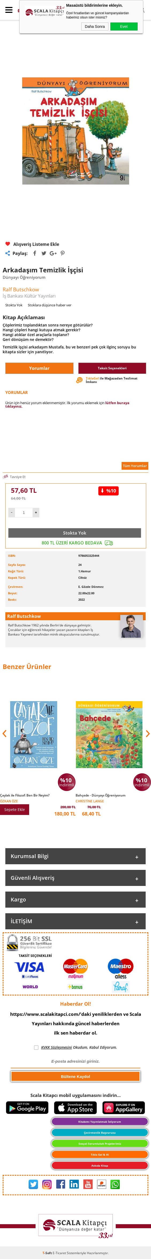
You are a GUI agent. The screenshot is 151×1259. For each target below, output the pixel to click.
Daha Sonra (95, 26)
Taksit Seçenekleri (112, 368)
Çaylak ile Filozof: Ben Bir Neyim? (24, 795)
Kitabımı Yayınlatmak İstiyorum (99, 1121)
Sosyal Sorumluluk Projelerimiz (100, 1143)
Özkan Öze (9, 801)
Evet (123, 26)
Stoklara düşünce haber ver (49, 305)
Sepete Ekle (14, 809)
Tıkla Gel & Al (100, 1154)
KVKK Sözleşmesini (56, 1047)
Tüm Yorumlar (135, 465)
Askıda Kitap (99, 1165)
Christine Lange (90, 801)
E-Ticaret (59, 1253)
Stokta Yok (74, 533)
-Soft (47, 1253)
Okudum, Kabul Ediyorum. (75, 1047)
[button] (147, 733)
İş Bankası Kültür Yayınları (29, 296)
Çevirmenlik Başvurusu (100, 1132)
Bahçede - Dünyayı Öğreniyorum (100, 795)
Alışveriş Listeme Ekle (32, 244)
